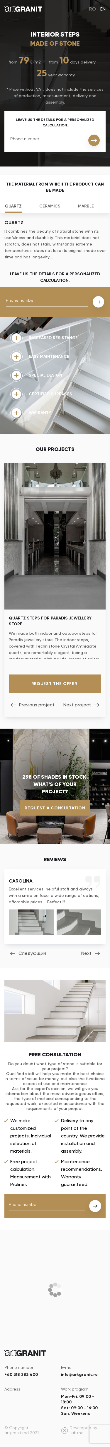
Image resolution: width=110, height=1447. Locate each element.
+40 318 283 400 (21, 1374)
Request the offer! (55, 683)
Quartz (13, 206)
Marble (86, 206)
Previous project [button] (37, 705)
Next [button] (86, 953)
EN (103, 9)
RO (92, 9)
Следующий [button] (32, 953)
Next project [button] (77, 705)
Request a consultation (55, 807)
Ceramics (49, 206)
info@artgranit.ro (79, 1374)
